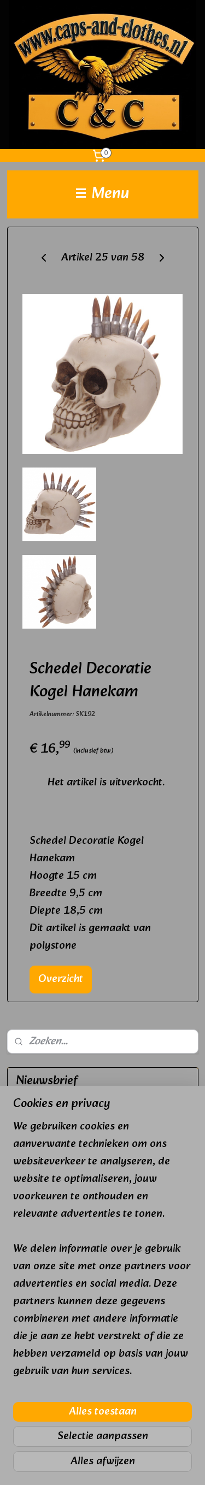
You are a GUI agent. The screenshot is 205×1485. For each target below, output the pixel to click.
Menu (103, 194)
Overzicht (60, 979)
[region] (102, 1253)
